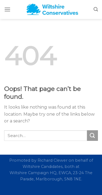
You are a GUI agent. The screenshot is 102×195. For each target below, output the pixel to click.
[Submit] (92, 135)
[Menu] (7, 9)
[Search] (96, 9)
